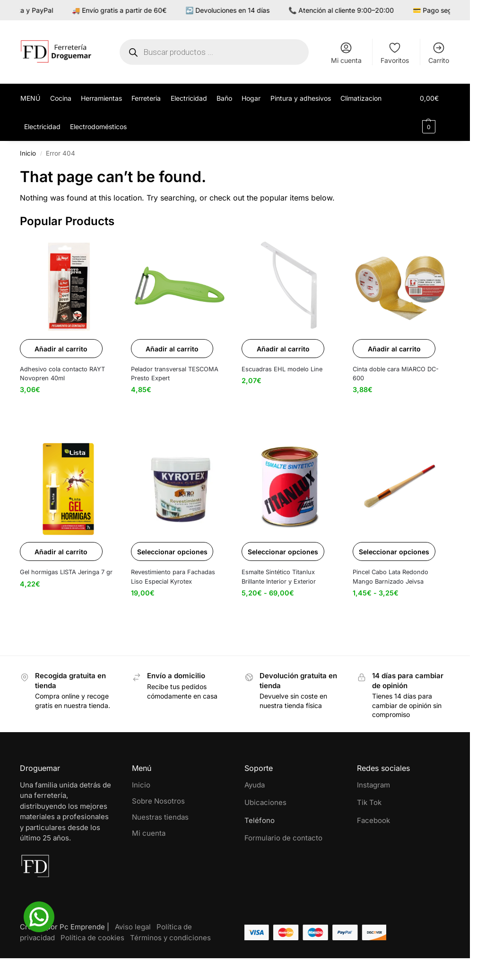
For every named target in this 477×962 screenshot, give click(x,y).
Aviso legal (133, 926)
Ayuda (254, 784)
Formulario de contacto (283, 837)
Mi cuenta (346, 52)
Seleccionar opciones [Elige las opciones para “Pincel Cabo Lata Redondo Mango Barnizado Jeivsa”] (394, 552)
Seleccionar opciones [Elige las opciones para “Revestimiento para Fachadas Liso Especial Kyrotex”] (172, 552)
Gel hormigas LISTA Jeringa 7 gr (66, 572)
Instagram (373, 784)
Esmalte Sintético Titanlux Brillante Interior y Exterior (279, 576)
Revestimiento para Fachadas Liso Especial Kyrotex (173, 576)
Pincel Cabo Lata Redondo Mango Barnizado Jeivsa (390, 576)
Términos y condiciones (170, 937)
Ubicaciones (265, 802)
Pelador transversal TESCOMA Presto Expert (174, 374)
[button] (435, 112)
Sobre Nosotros (158, 800)
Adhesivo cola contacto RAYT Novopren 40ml (62, 374)
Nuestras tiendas (160, 817)
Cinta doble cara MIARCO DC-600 (396, 374)
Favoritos (395, 52)
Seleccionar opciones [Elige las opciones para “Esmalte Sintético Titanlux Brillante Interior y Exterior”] (283, 552)
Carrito (438, 52)
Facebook (373, 820)
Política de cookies (92, 937)
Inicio (28, 153)
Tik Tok (369, 802)
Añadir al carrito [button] (61, 349)
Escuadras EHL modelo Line (282, 369)
